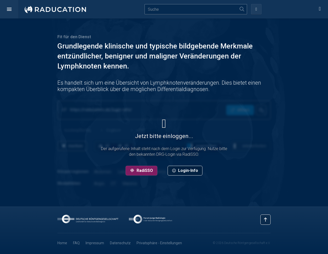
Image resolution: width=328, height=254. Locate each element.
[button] (9, 9)
